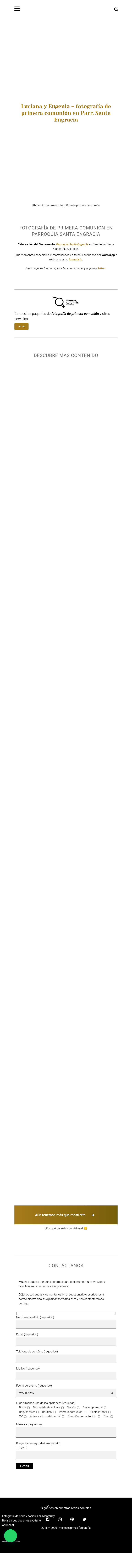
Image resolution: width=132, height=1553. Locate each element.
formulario (75, 259)
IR (21, 326)
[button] (10, 1535)
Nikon (102, 268)
